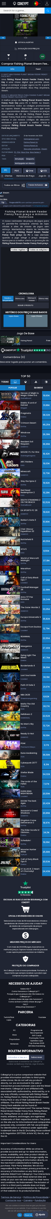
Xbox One (25, 152)
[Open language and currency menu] (37, 4)
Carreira (27, 1200)
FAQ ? (25, 1004)
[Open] (4, 4)
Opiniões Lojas (36, 1040)
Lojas (9, 1020)
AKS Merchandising (36, 1046)
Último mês (43, 298)
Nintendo (14, 1044)
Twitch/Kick (9, 1017)
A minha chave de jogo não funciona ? (25, 999)
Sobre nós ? (25, 989)
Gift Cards (36, 1035)
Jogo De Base (43, 176)
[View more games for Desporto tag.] (30, 160)
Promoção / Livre (36, 1038)
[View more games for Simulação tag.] (19, 160)
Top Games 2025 (36, 1043)
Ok (20, 1215)
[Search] (48, 11)
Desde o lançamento (8, 299)
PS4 (18, 152)
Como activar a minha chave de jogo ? (25, 1001)
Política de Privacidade (35, 1197)
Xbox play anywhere (32, 149)
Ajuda (40, 1214)
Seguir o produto (25, 305)
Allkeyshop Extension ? (26, 1007)
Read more (29, 1215)
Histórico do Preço (23, 176)
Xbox (14, 1035)
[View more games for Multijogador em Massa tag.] (25, 164)
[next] (48, 37)
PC (14, 1030)
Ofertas (6, 176)
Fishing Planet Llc (31, 142)
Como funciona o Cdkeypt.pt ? (25, 991)
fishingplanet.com (31, 139)
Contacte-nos (13, 1200)
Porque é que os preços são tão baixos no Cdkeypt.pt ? (25, 995)
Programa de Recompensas (36, 1031)
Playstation (14, 1039)
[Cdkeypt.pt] (20, 4)
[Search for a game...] (25, 11)
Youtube (42, 1017)
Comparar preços (40, 206)
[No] (47, 1210)
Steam (44, 149)
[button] (47, 4)
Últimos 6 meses (32, 299)
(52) (33, 350)
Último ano (19, 298)
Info (12, 69)
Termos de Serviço (11, 1197)
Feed (38, 69)
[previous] (3, 37)
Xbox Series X (35, 152)
